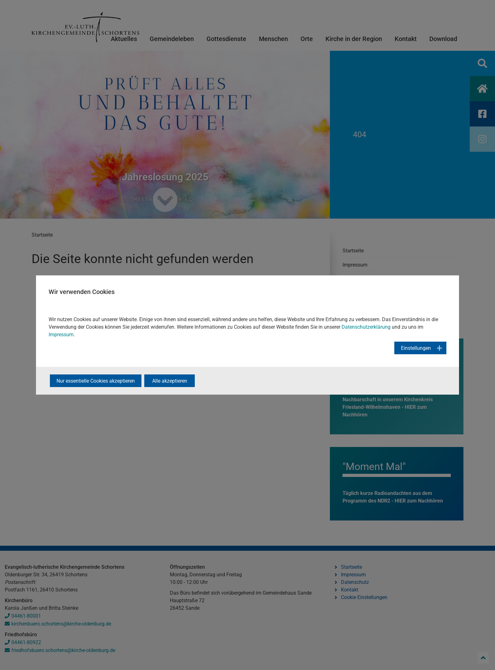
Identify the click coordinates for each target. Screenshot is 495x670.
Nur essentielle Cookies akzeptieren (96, 381)
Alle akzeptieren (169, 381)
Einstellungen (416, 348)
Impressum (61, 335)
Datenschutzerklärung (366, 327)
